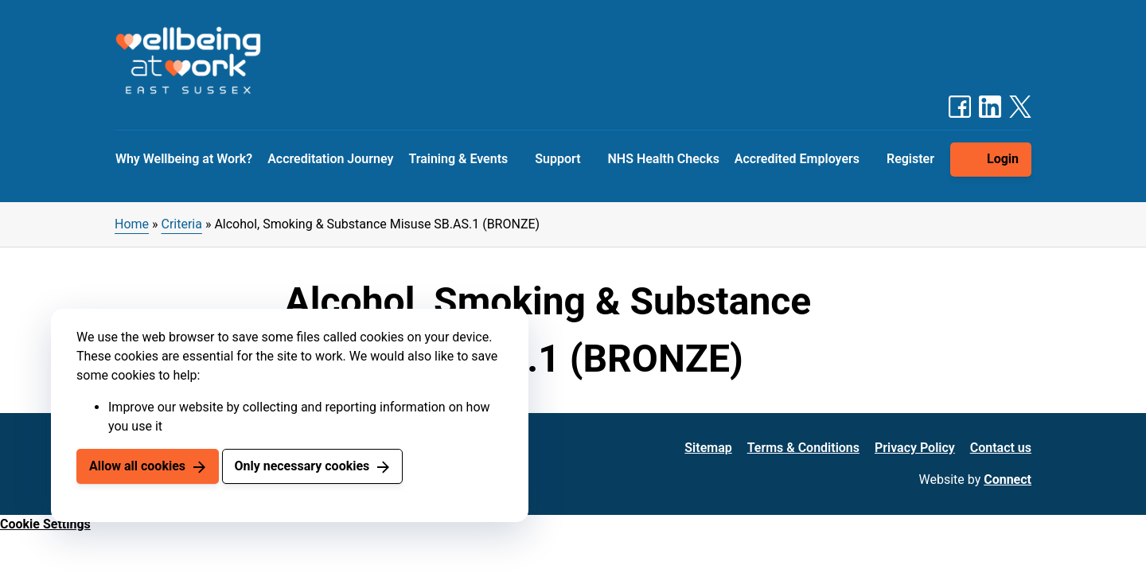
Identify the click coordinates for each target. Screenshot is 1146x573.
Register (910, 158)
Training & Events (458, 158)
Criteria (182, 224)
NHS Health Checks (663, 158)
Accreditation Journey (330, 158)
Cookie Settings (45, 524)
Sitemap (707, 447)
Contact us (1000, 447)
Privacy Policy (915, 447)
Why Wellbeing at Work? (183, 158)
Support (557, 158)
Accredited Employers (797, 158)
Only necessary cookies (301, 466)
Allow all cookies (137, 466)
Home (132, 224)
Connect (1007, 479)
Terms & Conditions (803, 447)
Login (1003, 158)
